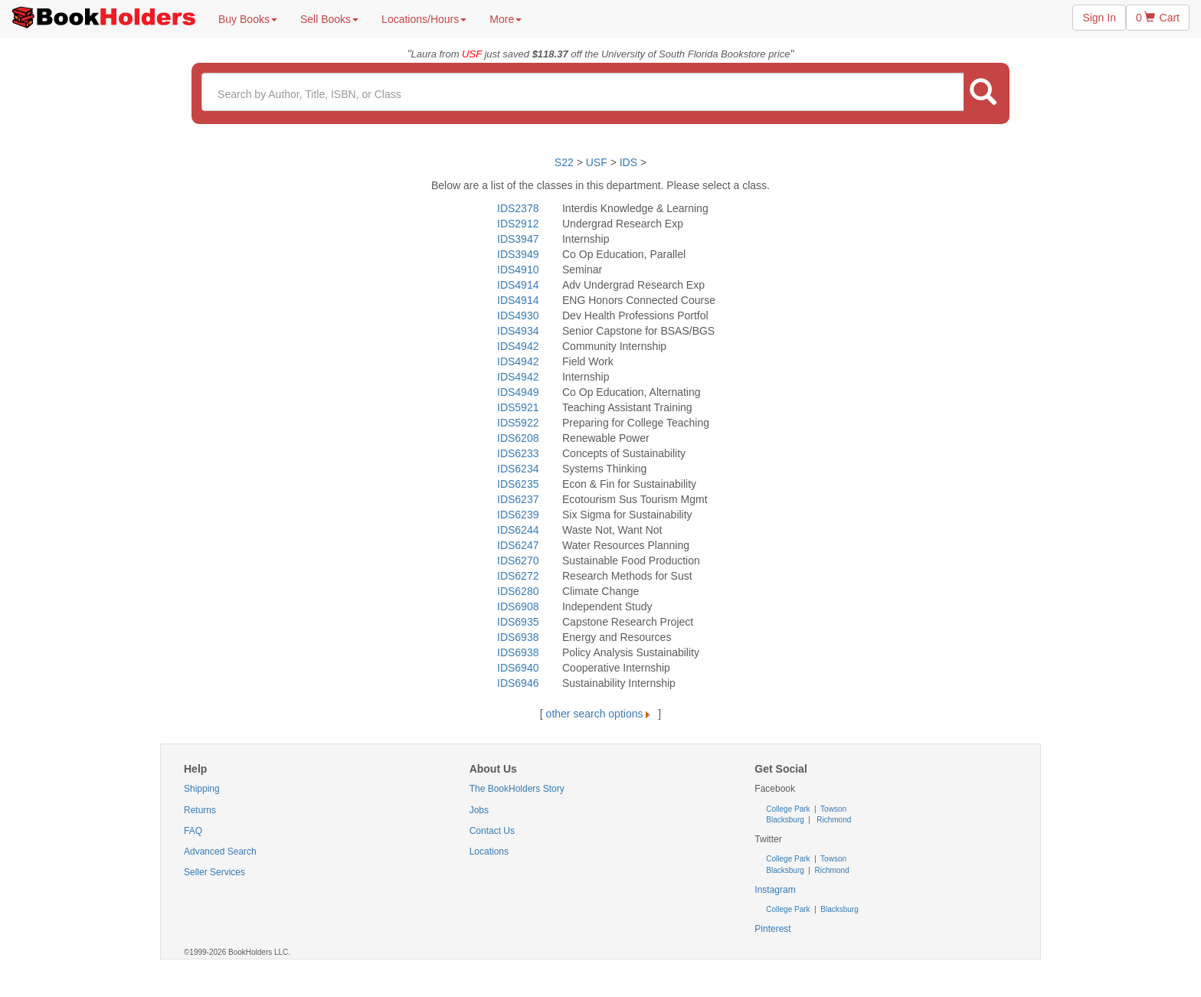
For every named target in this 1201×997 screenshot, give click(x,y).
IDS (628, 162)
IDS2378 (517, 208)
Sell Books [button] (329, 19)
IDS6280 (517, 591)
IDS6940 (517, 668)
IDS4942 (517, 346)
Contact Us (492, 830)
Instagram (774, 889)
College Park (789, 809)
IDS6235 (517, 484)
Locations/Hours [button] (423, 19)
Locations (489, 851)
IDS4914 (517, 285)
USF (598, 162)
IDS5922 (517, 423)
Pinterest (772, 928)
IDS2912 (517, 223)
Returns (200, 810)
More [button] (505, 19)
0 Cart (1158, 17)
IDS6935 (517, 622)
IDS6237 (517, 499)
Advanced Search (220, 851)
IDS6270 (517, 560)
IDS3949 (517, 254)
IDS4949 (517, 392)
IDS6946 (517, 683)
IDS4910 (517, 269)
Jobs (479, 810)
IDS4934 (517, 331)
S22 (564, 162)
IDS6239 (517, 514)
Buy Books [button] (247, 19)
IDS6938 (517, 637)
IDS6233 (517, 453)
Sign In (1099, 17)
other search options (601, 714)
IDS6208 (517, 438)
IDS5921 (517, 407)
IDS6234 (517, 469)
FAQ (193, 830)
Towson (833, 809)
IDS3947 (517, 239)
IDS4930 (517, 315)
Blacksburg (784, 820)
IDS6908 (517, 606)
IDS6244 (517, 530)
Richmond (833, 820)
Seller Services (214, 872)
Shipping (202, 788)
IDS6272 (517, 576)
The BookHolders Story (517, 788)
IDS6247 (517, 545)
